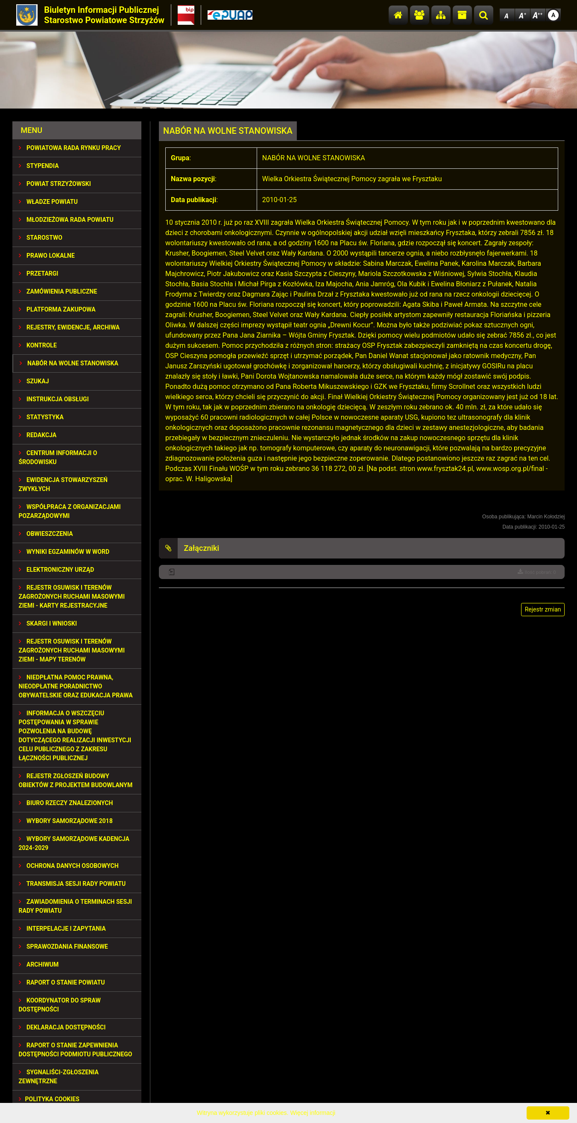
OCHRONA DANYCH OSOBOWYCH (69, 865)
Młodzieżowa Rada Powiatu (66, 219)
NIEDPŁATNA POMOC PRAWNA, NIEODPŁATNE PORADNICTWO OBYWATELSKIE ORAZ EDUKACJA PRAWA (76, 686)
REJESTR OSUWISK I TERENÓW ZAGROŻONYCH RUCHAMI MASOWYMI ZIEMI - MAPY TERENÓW (72, 650)
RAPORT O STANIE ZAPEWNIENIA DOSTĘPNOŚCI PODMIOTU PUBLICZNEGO (75, 1050)
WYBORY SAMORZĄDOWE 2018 (66, 820)
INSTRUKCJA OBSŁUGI (54, 399)
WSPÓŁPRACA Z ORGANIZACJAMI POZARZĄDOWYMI (70, 511)
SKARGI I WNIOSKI (48, 623)
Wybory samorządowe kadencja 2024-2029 (74, 843)
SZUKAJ (34, 381)
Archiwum (39, 964)
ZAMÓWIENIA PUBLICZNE (58, 291)
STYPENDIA (39, 165)
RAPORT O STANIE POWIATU (62, 982)
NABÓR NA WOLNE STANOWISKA (69, 363)
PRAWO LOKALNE (47, 255)
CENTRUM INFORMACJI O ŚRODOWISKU (58, 457)
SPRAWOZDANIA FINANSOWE (63, 946)
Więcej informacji (312, 1112)
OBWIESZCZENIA (46, 533)
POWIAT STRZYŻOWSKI (55, 183)
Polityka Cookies (49, 1099)
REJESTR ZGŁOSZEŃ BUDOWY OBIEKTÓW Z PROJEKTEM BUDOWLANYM (76, 780)
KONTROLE (38, 345)
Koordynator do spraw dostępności (60, 1005)
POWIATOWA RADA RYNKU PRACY (70, 147)
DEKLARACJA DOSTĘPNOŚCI (62, 1027)
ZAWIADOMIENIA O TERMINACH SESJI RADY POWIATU (75, 906)
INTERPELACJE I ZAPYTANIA (62, 928)
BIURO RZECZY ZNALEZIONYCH (66, 803)
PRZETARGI (39, 273)
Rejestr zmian (543, 609)
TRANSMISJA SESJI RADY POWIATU (72, 883)
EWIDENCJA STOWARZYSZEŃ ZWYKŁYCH (63, 484)
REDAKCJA (38, 435)
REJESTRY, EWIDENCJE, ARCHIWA (69, 327)
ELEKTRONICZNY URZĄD (56, 569)
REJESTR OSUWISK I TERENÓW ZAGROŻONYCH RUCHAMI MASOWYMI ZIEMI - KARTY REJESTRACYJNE (72, 596)
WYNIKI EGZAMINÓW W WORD (64, 551)
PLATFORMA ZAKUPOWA (57, 309)
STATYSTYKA (41, 417)
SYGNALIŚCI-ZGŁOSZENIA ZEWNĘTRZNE (59, 1077)
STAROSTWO (40, 237)
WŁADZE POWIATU (48, 201)
